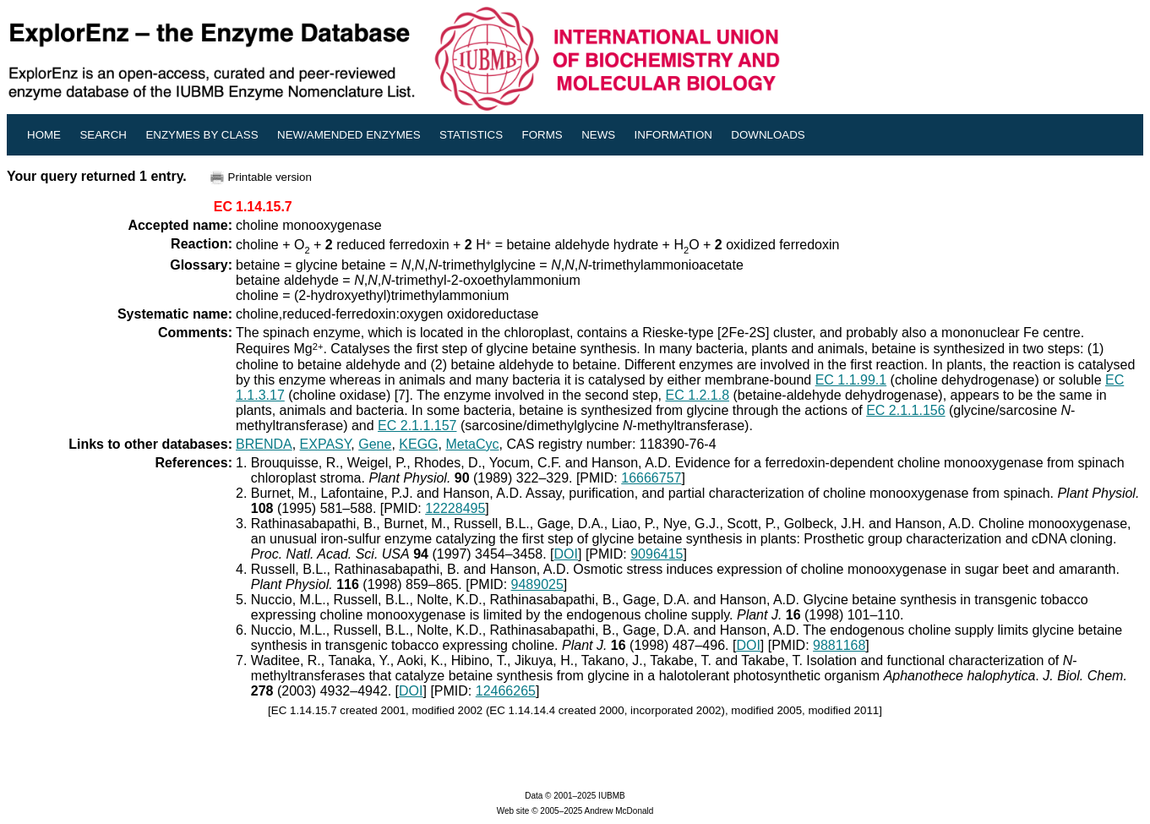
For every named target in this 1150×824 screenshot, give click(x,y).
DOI (566, 554)
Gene (374, 444)
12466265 (506, 691)
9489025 (537, 584)
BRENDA (264, 444)
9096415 (656, 554)
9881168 (839, 645)
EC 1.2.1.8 (697, 395)
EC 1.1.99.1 (851, 380)
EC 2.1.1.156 (905, 410)
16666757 (651, 478)
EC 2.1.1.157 (417, 425)
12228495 (455, 508)
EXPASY (326, 444)
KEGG (418, 444)
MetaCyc (472, 444)
